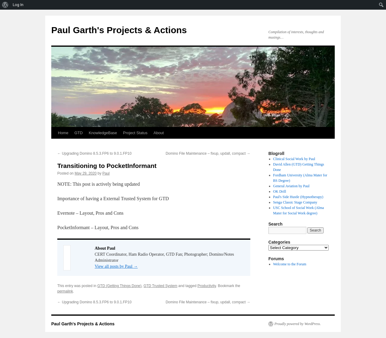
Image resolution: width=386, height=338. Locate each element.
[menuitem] (5, 5)
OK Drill (279, 191)
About (158, 133)
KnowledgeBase (103, 133)
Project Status (135, 133)
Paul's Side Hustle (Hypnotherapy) (298, 197)
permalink (65, 291)
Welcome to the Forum (289, 264)
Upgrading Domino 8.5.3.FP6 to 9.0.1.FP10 (94, 153)
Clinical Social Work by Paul (294, 159)
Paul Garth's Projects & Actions (119, 30)
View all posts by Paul (116, 266)
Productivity (207, 286)
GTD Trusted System (160, 286)
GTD (78, 133)
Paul (105, 173)
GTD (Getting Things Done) (119, 286)
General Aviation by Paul (291, 186)
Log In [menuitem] (18, 4)
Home (63, 133)
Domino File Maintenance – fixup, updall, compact (208, 153)
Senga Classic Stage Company (295, 202)
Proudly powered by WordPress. (297, 324)
